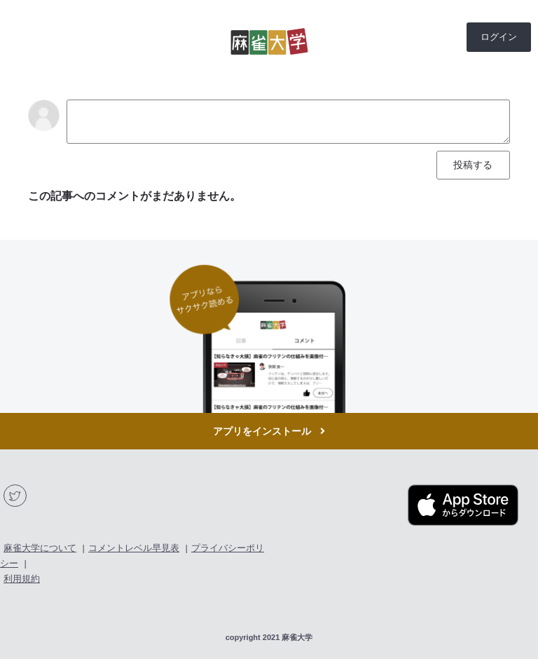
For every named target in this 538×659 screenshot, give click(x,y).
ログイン (499, 37)
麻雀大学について (40, 548)
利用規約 (22, 578)
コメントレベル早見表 (133, 548)
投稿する (472, 164)
